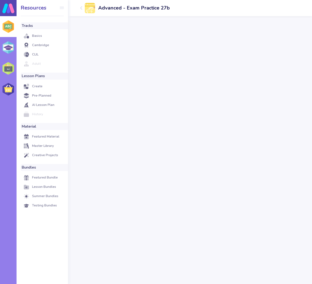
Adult (36, 63)
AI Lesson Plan (43, 105)
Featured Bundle (45, 177)
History (37, 114)
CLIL (35, 54)
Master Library (43, 146)
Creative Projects (45, 155)
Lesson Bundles (44, 187)
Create (37, 86)
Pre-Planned (41, 95)
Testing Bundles (44, 205)
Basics (37, 36)
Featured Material (45, 136)
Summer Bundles (45, 196)
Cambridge (40, 45)
